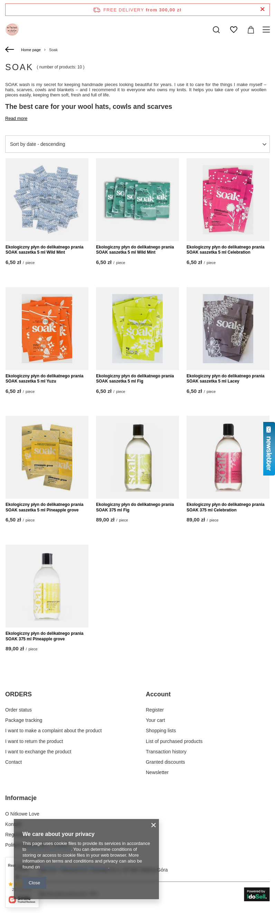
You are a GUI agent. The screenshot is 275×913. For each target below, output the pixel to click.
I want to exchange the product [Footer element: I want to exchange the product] (38, 751)
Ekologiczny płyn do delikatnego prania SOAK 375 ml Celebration (225, 507)
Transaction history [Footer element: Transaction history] (166, 751)
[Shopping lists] (233, 29)
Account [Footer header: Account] (158, 694)
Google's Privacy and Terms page (74, 866)
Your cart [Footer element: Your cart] (155, 720)
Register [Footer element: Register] (155, 710)
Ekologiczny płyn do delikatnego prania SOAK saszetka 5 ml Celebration (225, 250)
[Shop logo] (12, 30)
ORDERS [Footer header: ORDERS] (18, 694)
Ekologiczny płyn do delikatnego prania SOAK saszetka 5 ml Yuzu (44, 379)
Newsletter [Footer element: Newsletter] (157, 772)
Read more (16, 118)
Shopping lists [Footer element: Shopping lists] (161, 730)
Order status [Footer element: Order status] (18, 710)
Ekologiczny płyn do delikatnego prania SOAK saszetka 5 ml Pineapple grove (44, 507)
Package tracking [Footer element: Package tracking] (23, 720)
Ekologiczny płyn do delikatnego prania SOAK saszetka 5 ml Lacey (225, 379)
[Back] (10, 49)
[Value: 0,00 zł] (250, 29)
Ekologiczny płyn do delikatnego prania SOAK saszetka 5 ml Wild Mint (44, 250)
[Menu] (267, 29)
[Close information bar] (262, 9)
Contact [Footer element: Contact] (13, 762)
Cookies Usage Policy (48, 849)
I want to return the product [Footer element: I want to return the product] (34, 741)
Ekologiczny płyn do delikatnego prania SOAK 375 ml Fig (135, 507)
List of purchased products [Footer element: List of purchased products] (174, 741)
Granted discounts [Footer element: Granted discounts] (165, 762)
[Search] (216, 29)
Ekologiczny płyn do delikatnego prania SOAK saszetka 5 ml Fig (135, 379)
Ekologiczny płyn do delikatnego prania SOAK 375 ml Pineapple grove (44, 636)
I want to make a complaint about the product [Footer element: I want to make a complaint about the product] (53, 730)
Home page (31, 50)
